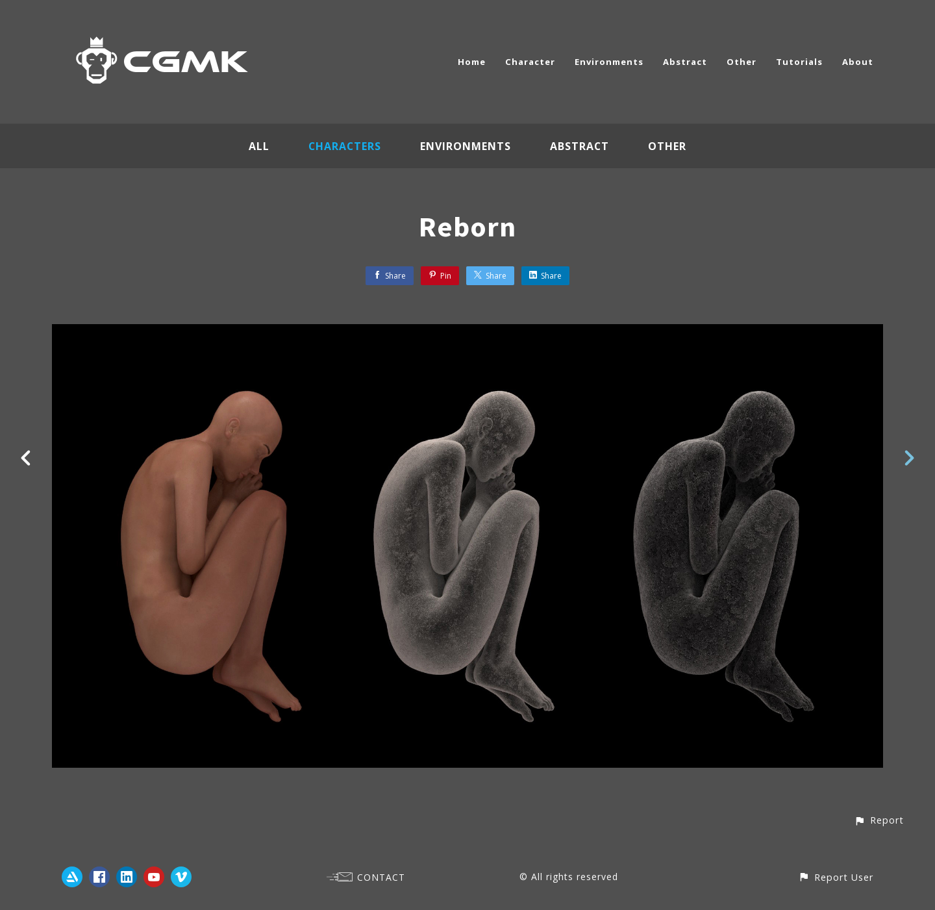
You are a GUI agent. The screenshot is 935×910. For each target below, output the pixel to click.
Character (530, 62)
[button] (879, 820)
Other (741, 62)
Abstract (685, 62)
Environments (609, 62)
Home (472, 62)
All (258, 146)
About (857, 62)
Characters (345, 146)
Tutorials (799, 62)
